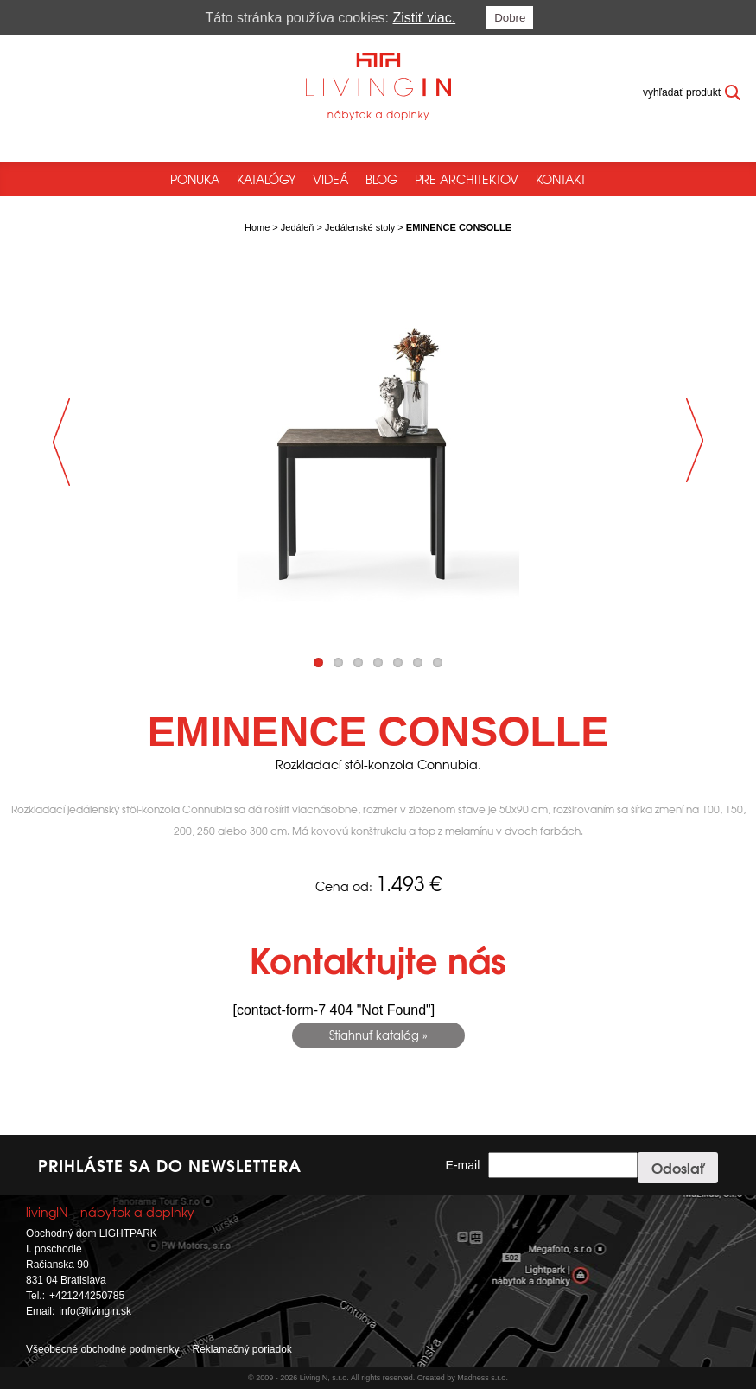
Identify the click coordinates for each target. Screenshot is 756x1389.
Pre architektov (466, 179)
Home (257, 227)
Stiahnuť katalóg (374, 1035)
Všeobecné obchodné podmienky (102, 1349)
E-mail (463, 1165)
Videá (330, 179)
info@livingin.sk (95, 1311)
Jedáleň (297, 227)
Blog (381, 179)
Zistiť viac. (424, 17)
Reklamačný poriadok (241, 1349)
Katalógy (266, 179)
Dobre (509, 17)
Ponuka (194, 179)
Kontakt (561, 179)
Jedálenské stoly (360, 227)
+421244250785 (86, 1296)
